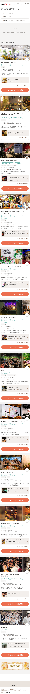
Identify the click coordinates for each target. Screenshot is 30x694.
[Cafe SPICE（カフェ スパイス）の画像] (15, 513)
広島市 (23, 690)
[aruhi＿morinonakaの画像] (15, 462)
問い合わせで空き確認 (15, 347)
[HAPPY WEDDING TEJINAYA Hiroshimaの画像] (15, 564)
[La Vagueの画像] (15, 617)
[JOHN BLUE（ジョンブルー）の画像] (15, 52)
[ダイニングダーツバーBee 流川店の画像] (15, 256)
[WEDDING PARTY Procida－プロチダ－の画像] (15, 411)
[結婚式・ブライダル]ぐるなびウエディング (10, 689)
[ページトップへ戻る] (15, 684)
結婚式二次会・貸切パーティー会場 (8, 690)
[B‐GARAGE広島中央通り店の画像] (15, 150)
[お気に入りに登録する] (27, 60)
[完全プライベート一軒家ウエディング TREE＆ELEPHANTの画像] (15, 103)
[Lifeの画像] (15, 360)
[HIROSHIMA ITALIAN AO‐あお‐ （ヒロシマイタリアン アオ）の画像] (15, 201)
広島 (19, 690)
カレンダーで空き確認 (15, 90)
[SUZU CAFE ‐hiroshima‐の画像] (15, 307)
